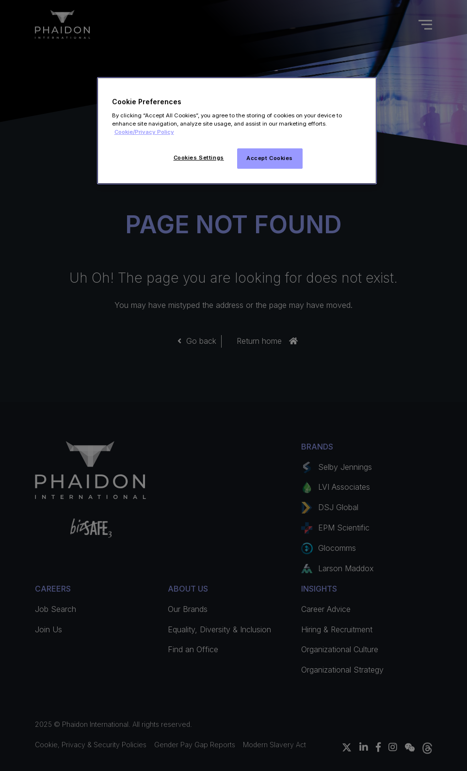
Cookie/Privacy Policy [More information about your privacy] (144, 131)
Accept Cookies (269, 158)
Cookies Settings (199, 157)
